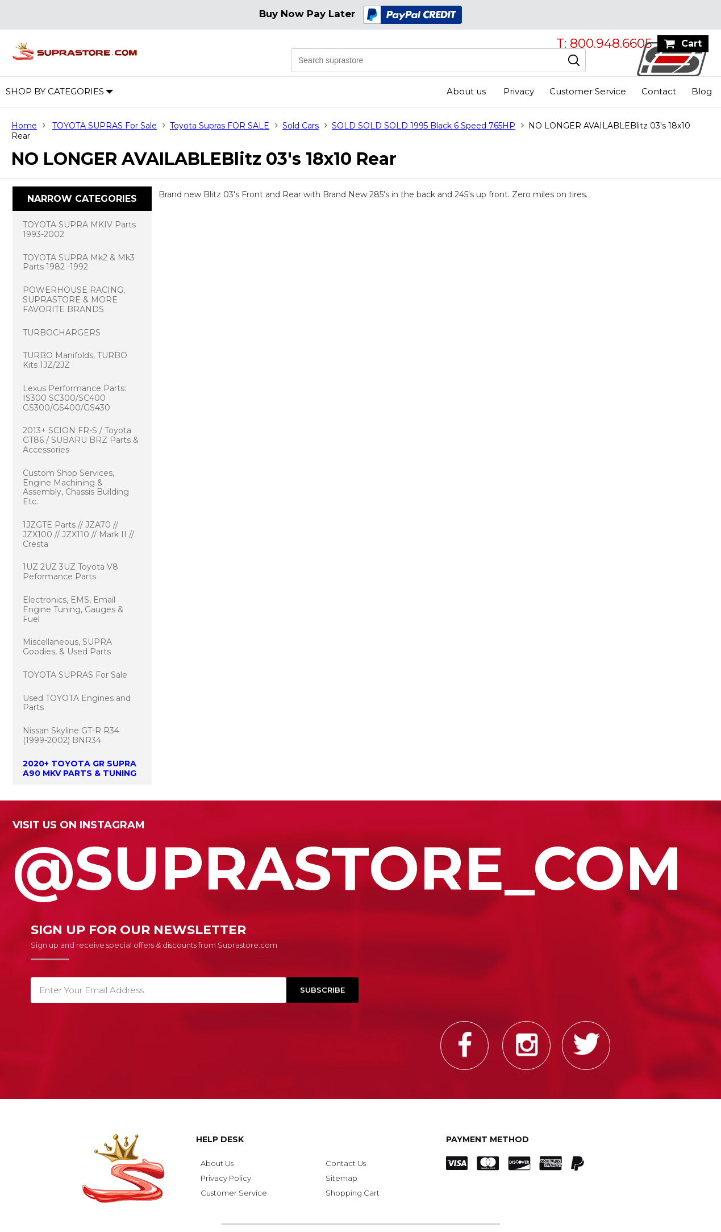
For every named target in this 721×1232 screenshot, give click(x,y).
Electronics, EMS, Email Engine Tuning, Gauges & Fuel (73, 609)
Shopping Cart (353, 1192)
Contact (658, 91)
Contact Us (346, 1163)
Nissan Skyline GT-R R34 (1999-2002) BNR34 (71, 735)
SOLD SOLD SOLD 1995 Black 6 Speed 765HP (423, 126)
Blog (701, 91)
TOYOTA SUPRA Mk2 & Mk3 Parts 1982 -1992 (79, 262)
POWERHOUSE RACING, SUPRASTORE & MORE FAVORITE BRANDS (74, 299)
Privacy (518, 91)
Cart (691, 43)
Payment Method (487, 1139)
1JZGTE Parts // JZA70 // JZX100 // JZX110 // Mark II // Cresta (78, 534)
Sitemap (341, 1178)
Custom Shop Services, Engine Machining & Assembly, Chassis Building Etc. (76, 487)
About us (466, 91)
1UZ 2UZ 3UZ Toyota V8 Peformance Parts (70, 572)
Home (24, 126)
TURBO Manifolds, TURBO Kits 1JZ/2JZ (75, 360)
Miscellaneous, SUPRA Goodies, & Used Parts (67, 647)
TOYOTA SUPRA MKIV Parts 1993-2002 (79, 229)
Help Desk (220, 1139)
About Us (217, 1163)
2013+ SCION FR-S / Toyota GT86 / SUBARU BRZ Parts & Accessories (81, 440)
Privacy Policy (226, 1178)
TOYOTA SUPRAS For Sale (104, 126)
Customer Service (587, 91)
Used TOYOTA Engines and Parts (77, 703)
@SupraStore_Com (360, 862)
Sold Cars (300, 126)
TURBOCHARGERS (62, 332)
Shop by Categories (55, 91)
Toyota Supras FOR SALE (219, 126)
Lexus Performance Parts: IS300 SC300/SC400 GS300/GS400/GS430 (74, 398)
